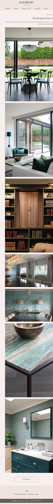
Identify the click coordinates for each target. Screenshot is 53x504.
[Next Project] (26, 479)
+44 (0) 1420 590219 (35, 501)
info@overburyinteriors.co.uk (20, 501)
